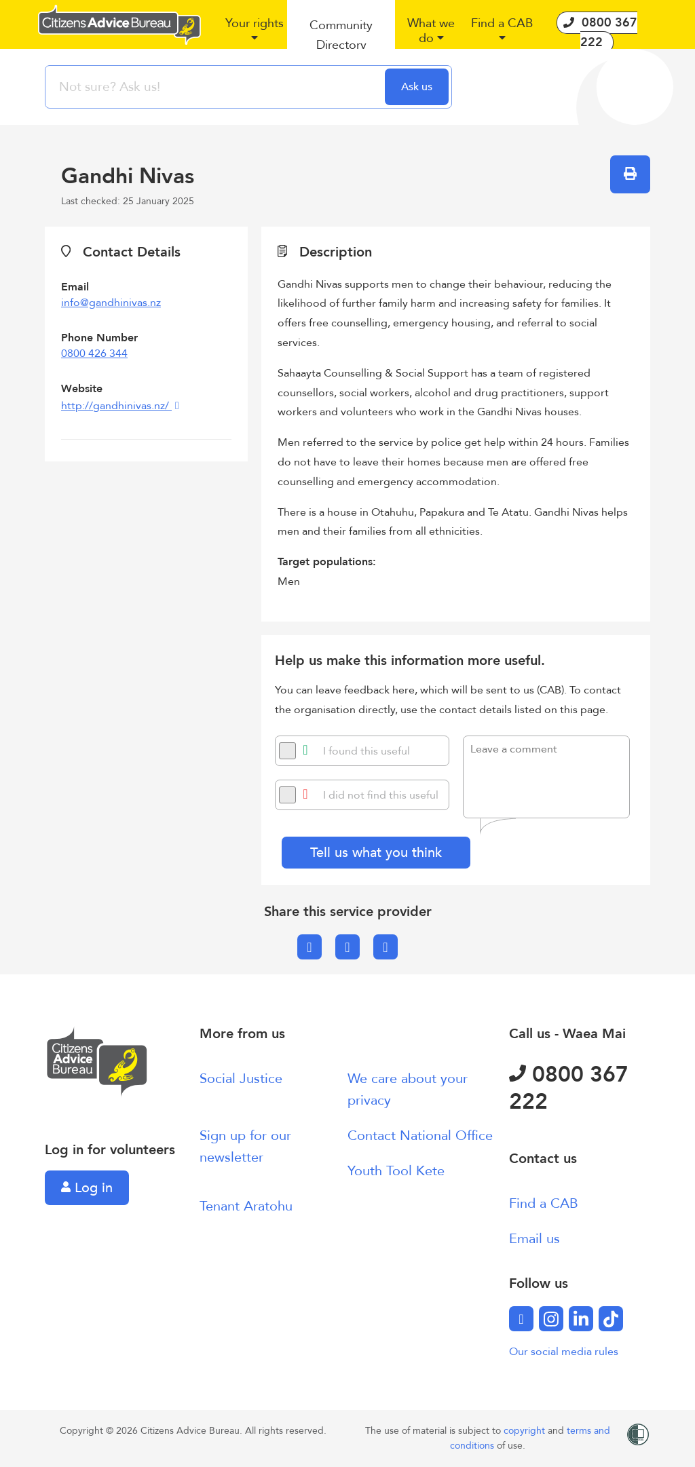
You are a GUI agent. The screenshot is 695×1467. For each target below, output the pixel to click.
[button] (254, 36)
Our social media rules (563, 1351)
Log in (87, 1188)
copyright (526, 1430)
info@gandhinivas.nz (111, 302)
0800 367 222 (568, 1088)
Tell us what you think (376, 852)
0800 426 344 (94, 353)
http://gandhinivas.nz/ (116, 405)
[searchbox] (216, 87)
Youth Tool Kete (396, 1171)
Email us (534, 1239)
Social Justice (241, 1078)
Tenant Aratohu (246, 1206)
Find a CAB (543, 1203)
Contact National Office (420, 1135)
